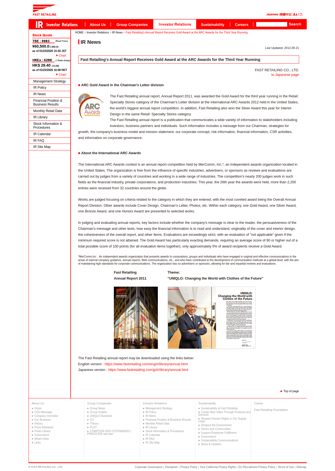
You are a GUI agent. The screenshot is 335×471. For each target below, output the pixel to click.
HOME (79, 32)
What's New (42, 438)
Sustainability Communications (219, 440)
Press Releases (44, 427)
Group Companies (99, 403)
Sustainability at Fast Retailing (219, 408)
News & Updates (211, 444)
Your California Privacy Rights (218, 467)
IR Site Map (42, 147)
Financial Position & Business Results (47, 103)
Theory (94, 423)
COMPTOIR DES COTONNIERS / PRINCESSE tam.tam (109, 432)
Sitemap (301, 467)
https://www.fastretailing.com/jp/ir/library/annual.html (148, 370)
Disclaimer (171, 467)
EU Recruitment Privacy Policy (256, 467)
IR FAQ (38, 140)
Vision (38, 408)
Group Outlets (98, 412)
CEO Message (43, 412)
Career (258, 403)
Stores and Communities (216, 428)
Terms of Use (286, 467)
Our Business (43, 419)
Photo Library (43, 431)
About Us (38, 403)
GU (92, 419)
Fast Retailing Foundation (271, 409)
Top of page (291, 391)
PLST (93, 427)
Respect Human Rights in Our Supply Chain (222, 420)
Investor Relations (98, 32)
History (39, 423)
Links (38, 442)
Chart (62, 55)
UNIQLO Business (101, 415)
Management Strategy (49, 81)
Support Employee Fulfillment (219, 432)
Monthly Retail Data (47, 111)
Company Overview (46, 415)
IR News (39, 94)
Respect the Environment (216, 425)
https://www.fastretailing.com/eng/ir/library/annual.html (146, 364)
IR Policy (39, 87)
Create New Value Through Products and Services (224, 413)
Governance (42, 434)
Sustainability (207, 403)
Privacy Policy (188, 467)
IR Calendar (42, 134)
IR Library (40, 117)
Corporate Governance (148, 467)
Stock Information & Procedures (47, 126)
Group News (97, 408)
